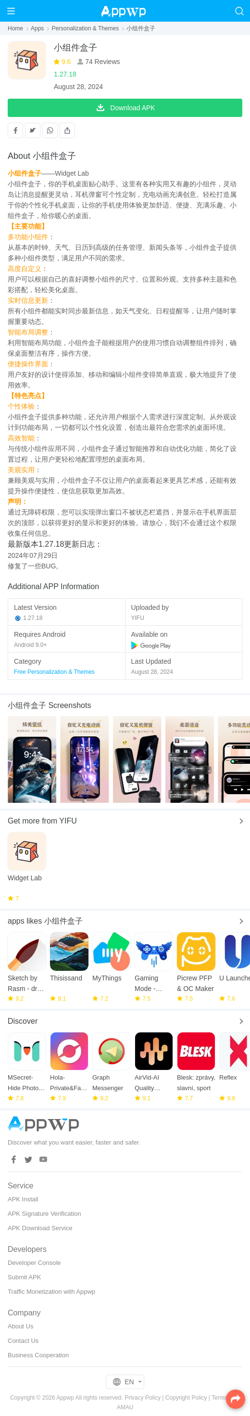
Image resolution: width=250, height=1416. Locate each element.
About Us (20, 1326)
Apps (37, 28)
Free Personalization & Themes (54, 672)
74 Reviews (101, 61)
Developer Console (34, 1262)
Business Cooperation (38, 1355)
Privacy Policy (143, 1397)
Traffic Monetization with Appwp (51, 1291)
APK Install (23, 1199)
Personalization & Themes (85, 28)
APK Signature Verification (44, 1213)
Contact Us (23, 1340)
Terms (219, 1397)
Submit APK (24, 1277)
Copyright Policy (186, 1397)
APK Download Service (40, 1228)
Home (15, 28)
